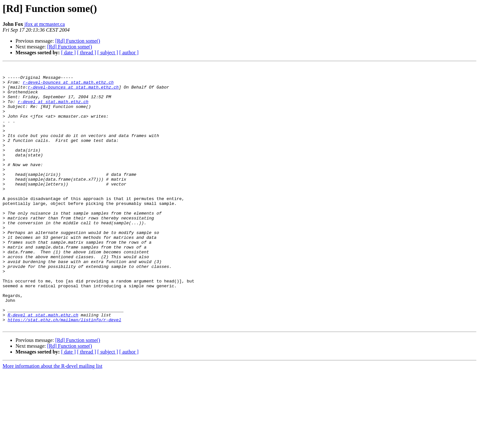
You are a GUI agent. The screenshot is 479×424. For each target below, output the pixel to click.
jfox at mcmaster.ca (45, 24)
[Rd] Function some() (77, 41)
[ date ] (68, 52)
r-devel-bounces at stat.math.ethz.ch (68, 86)
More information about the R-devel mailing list (52, 418)
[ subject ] (107, 52)
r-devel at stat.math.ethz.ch (53, 109)
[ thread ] (86, 52)
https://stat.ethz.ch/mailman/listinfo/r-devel (64, 371)
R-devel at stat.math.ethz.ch (43, 365)
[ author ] (129, 52)
